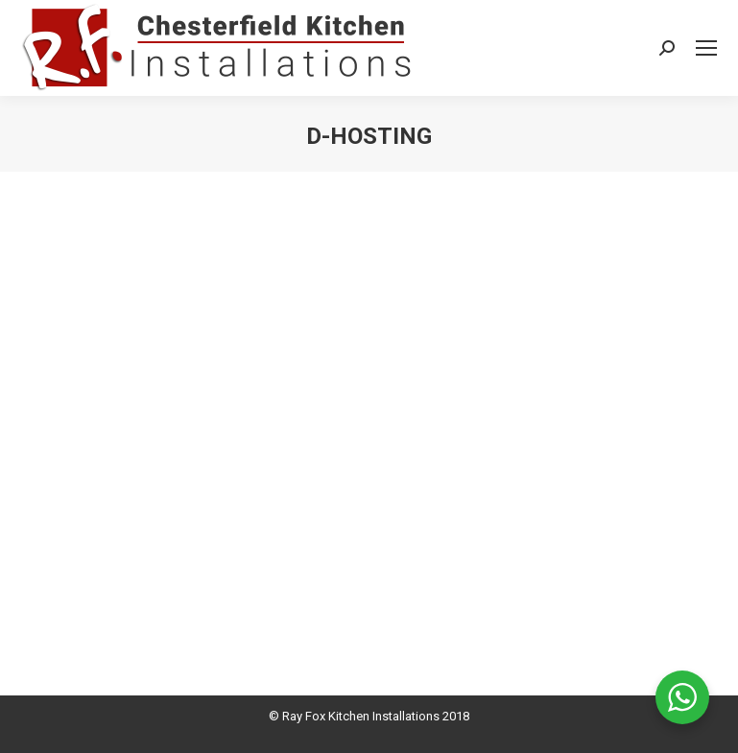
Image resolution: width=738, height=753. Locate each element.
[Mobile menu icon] (706, 47)
